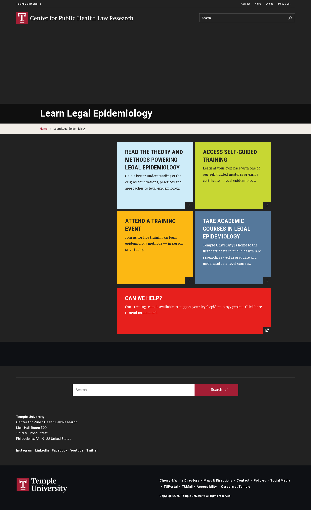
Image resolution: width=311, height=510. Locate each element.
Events (269, 3)
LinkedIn (42, 450)
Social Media (280, 480)
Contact (245, 3)
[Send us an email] (194, 311)
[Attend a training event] (155, 247)
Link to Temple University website (42, 485)
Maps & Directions (217, 480)
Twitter (92, 450)
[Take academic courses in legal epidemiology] (233, 247)
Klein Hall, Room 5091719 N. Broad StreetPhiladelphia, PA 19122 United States (43, 433)
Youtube (76, 450)
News (258, 3)
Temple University (28, 3)
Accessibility (207, 487)
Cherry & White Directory (179, 480)
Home (44, 128)
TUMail (187, 487)
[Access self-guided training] (233, 175)
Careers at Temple (235, 487)
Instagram (24, 450)
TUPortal (171, 487)
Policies (260, 480)
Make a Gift (284, 3)
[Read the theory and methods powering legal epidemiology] (155, 175)
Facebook (59, 450)
